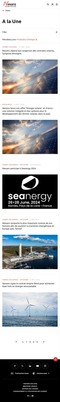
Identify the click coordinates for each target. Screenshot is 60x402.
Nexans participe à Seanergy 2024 (19, 168)
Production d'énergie (27, 40)
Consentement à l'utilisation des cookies (30, 391)
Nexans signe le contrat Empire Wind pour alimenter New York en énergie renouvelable (28, 285)
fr (32, 396)
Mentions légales (30, 386)
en (28, 396)
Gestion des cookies (30, 389)
